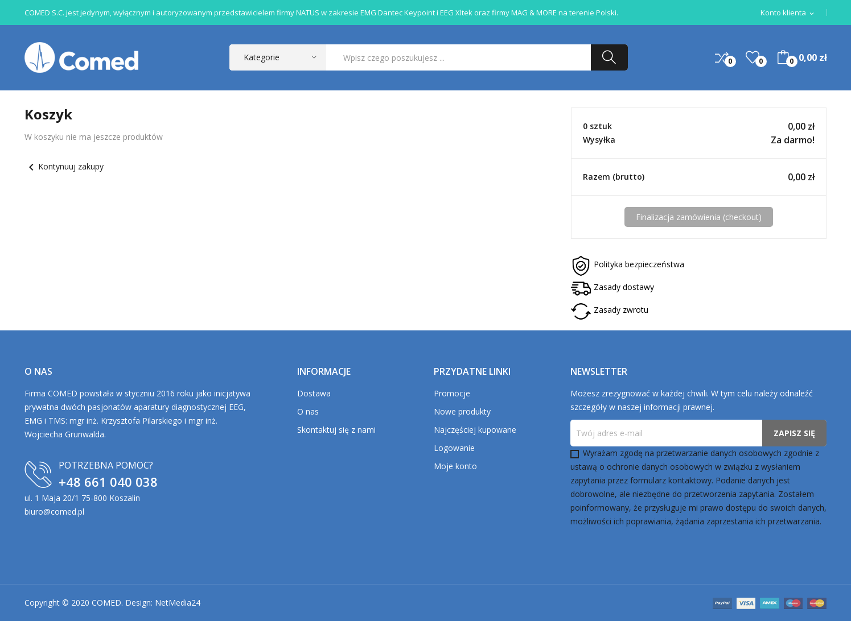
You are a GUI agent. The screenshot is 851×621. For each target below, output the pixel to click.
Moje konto (455, 466)
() (752, 57)
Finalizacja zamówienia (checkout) (699, 217)
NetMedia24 (177, 602)
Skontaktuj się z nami (336, 429)
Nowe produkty (462, 411)
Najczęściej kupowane (475, 429)
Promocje (452, 393)
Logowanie (454, 447)
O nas (308, 411)
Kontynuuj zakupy (64, 166)
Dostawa (314, 393)
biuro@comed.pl (54, 511)
